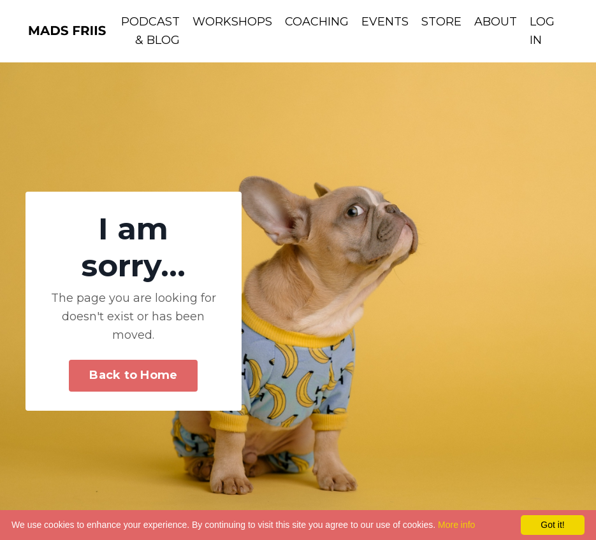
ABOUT (495, 22)
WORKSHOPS (232, 22)
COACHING (317, 22)
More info (456, 525)
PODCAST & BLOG (150, 31)
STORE (441, 22)
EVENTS (385, 22)
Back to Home (133, 375)
